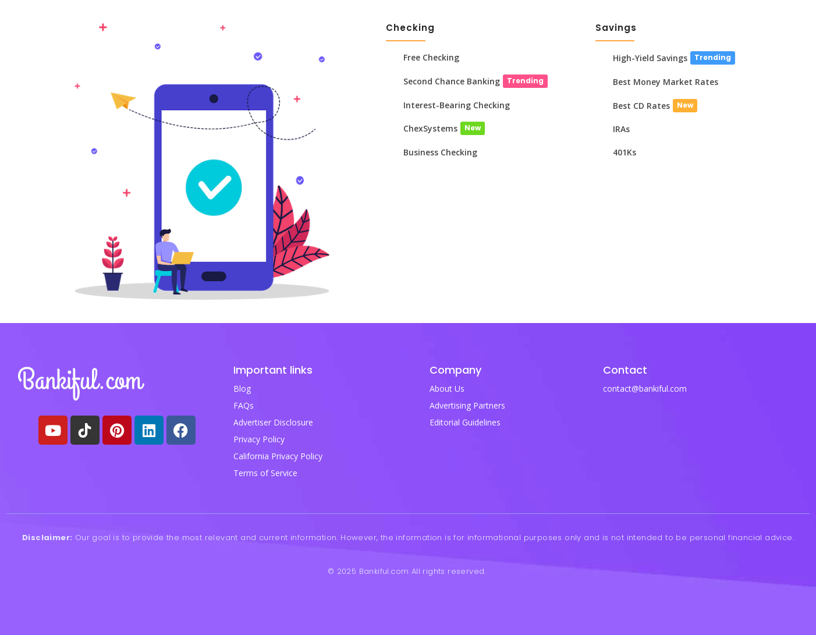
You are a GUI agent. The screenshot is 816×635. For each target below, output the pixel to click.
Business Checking (440, 152)
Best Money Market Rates (665, 81)
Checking (410, 28)
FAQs (243, 405)
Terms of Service (265, 472)
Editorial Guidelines (465, 422)
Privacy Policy (259, 439)
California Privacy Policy (277, 456)
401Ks (624, 152)
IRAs (621, 129)
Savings (616, 28)
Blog (242, 388)
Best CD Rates (641, 105)
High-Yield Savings (650, 57)
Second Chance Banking (451, 81)
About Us (447, 388)
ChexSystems (430, 128)
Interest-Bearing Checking (456, 105)
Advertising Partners (467, 405)
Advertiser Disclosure (273, 422)
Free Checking (431, 57)
